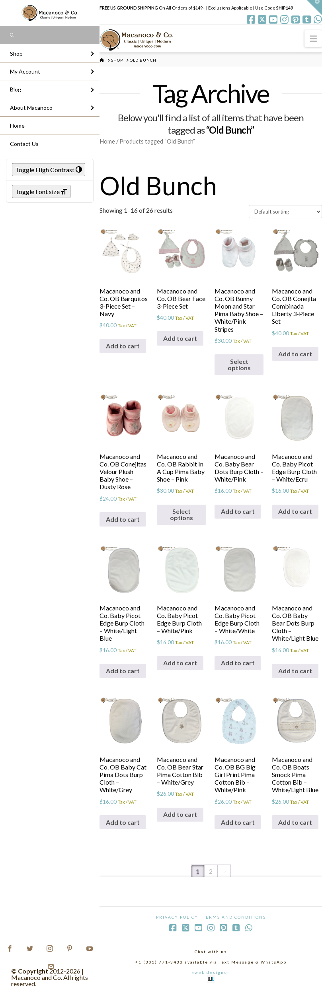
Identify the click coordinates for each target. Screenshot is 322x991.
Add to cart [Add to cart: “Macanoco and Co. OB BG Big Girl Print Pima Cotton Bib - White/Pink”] (238, 822)
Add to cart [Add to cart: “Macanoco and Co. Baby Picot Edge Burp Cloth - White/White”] (238, 662)
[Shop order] (285, 211)
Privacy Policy (177, 917)
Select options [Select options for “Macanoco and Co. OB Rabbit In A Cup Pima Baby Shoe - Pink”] (181, 514)
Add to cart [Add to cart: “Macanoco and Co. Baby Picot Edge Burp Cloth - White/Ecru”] (295, 511)
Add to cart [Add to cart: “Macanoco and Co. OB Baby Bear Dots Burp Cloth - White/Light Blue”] (295, 670)
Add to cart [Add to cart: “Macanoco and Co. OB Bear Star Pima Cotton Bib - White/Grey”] (180, 814)
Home (107, 141)
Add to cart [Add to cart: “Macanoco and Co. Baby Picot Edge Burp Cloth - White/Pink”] (180, 662)
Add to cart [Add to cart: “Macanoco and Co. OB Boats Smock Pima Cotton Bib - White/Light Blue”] (295, 822)
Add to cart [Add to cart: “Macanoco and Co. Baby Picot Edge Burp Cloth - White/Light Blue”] (123, 670)
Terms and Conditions (234, 917)
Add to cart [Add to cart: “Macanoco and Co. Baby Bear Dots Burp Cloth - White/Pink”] (238, 511)
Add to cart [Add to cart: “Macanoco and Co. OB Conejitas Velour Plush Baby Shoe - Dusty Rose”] (123, 519)
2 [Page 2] (211, 871)
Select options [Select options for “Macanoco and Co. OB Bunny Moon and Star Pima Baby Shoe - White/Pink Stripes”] (239, 364)
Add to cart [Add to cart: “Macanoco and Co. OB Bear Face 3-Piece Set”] (180, 338)
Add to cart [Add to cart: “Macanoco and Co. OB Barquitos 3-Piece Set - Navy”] (123, 346)
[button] (313, 38)
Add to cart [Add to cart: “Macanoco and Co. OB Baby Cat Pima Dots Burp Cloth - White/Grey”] (123, 822)
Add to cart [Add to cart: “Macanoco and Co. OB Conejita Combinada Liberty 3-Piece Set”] (295, 354)
